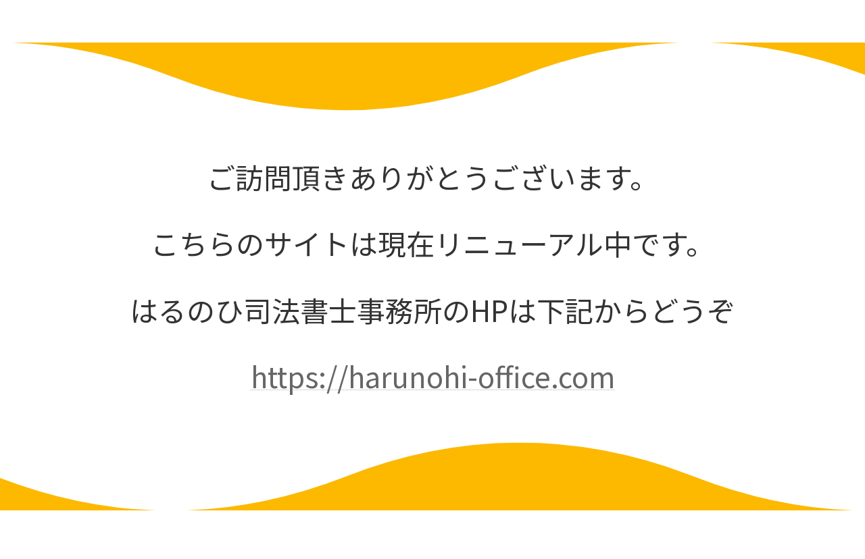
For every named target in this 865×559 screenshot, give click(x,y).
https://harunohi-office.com (433, 375)
